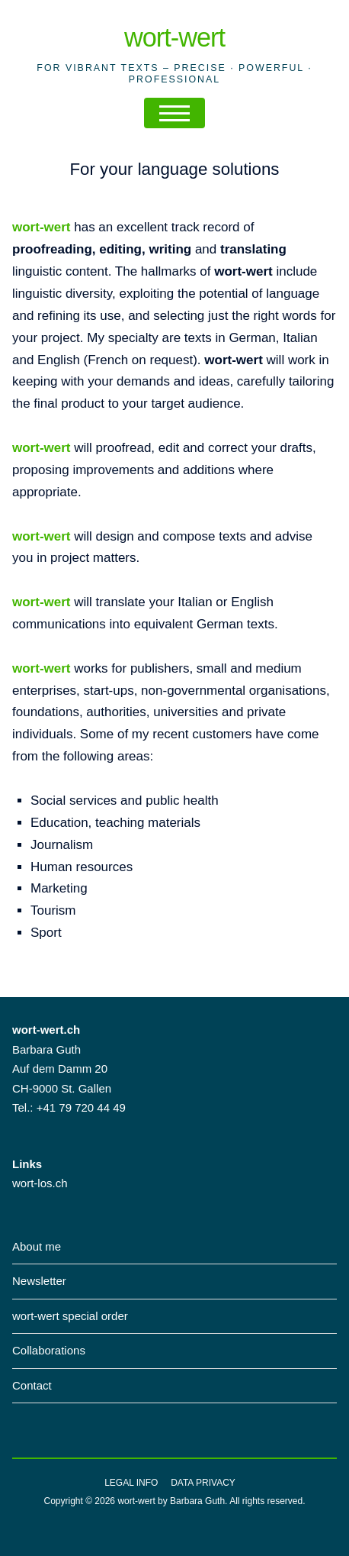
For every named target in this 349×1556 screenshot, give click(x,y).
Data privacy (203, 1482)
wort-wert (174, 37)
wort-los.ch (40, 1183)
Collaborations (48, 1350)
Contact (32, 1385)
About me (36, 1246)
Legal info (131, 1482)
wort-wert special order (70, 1315)
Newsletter (39, 1280)
